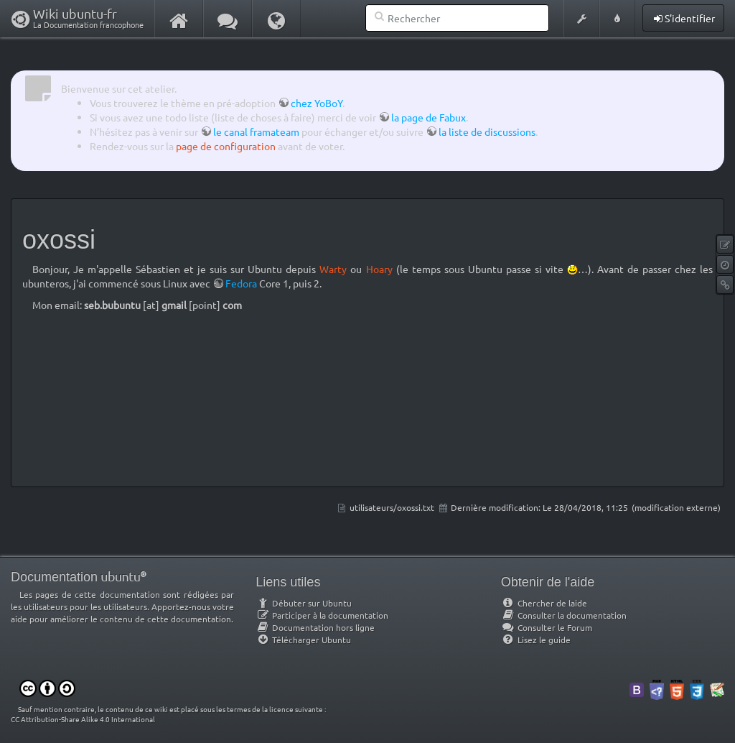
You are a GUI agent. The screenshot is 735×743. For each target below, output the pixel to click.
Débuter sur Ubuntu (304, 603)
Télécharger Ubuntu (303, 639)
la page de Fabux (428, 117)
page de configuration (226, 145)
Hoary (379, 268)
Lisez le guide (536, 639)
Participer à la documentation (322, 615)
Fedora (241, 283)
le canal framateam (256, 131)
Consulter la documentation (564, 615)
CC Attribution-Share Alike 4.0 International (83, 719)
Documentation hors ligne (315, 627)
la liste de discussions (487, 131)
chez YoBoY (316, 102)
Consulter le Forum (546, 627)
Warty (333, 268)
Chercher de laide (544, 603)
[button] (581, 18)
